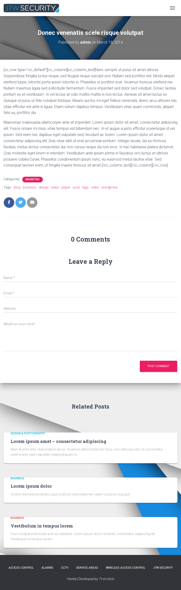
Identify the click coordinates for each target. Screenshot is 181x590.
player (66, 187)
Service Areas (87, 567)
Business (17, 478)
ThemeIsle (106, 579)
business (29, 187)
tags (85, 187)
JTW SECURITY (163, 567)
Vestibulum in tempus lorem (42, 526)
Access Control (21, 567)
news (55, 187)
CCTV (64, 567)
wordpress (110, 187)
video (95, 187)
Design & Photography (28, 433)
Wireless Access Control (125, 567)
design (44, 187)
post (76, 187)
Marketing (33, 179)
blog (17, 187)
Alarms (47, 567)
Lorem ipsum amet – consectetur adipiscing (58, 441)
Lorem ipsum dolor (31, 486)
